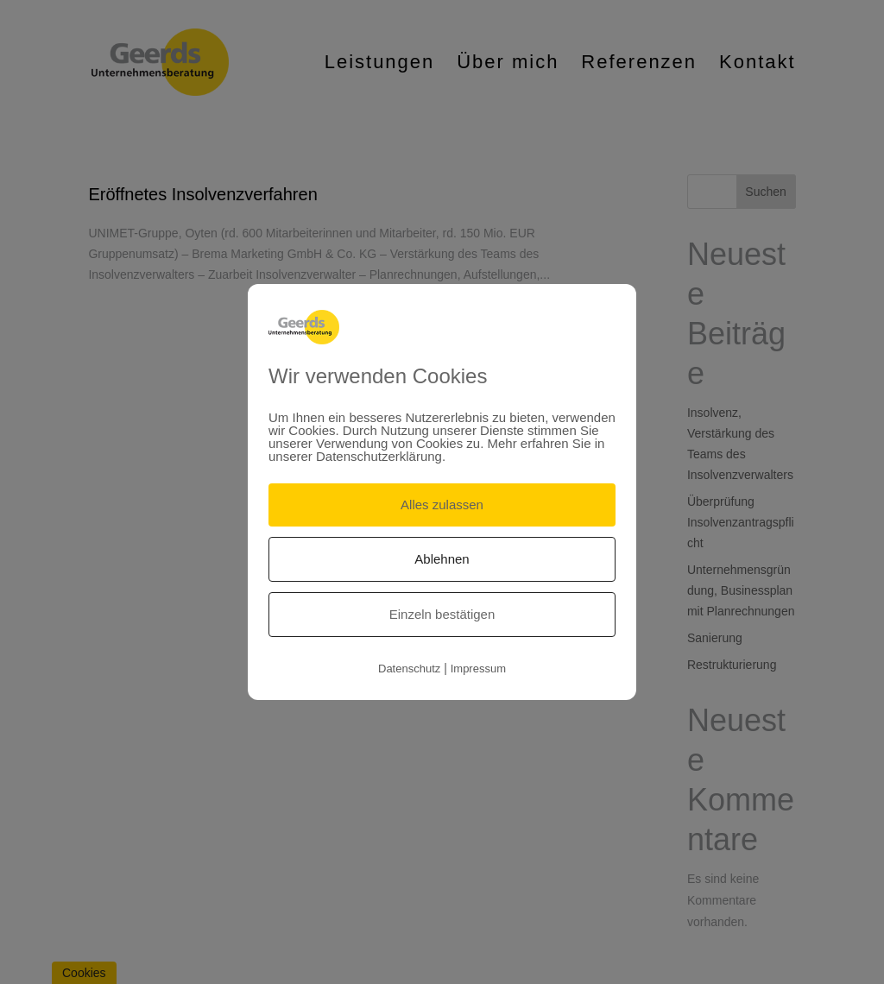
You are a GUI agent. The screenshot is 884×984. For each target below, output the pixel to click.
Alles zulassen (442, 504)
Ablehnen (441, 559)
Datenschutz (409, 668)
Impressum (478, 668)
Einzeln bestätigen (442, 614)
